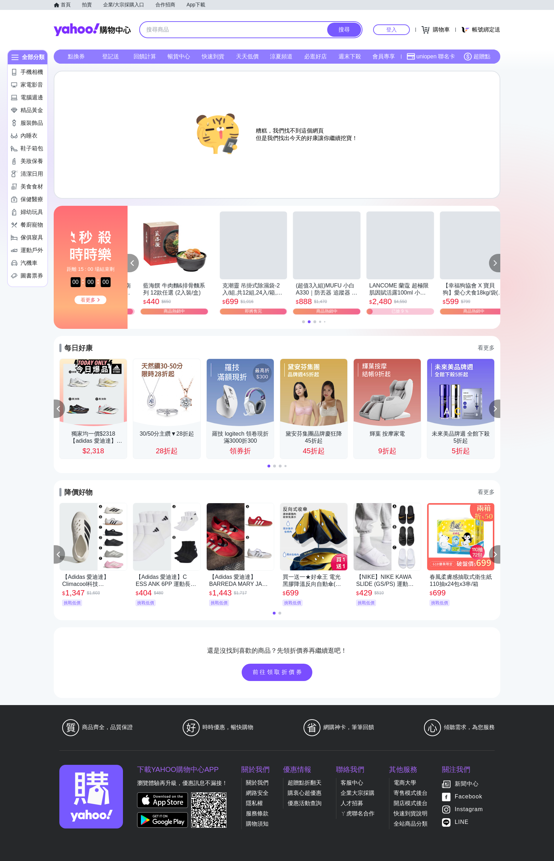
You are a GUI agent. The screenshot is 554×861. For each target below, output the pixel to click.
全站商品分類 (411, 824)
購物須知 (257, 824)
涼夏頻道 (281, 56)
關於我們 (257, 783)
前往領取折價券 (278, 672)
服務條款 (257, 813)
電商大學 (405, 783)
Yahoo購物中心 (92, 29)
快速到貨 (213, 56)
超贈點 (477, 56)
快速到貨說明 (411, 813)
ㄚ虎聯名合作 (358, 813)
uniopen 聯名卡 (431, 56)
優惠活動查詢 (305, 803)
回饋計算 (145, 56)
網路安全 (257, 793)
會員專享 (383, 56)
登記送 (110, 56)
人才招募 (352, 803)
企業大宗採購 (358, 793)
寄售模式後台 (411, 793)
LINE (462, 822)
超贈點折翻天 (305, 783)
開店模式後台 (411, 803)
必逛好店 (315, 56)
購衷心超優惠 (305, 793)
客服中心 (352, 783)
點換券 (76, 56)
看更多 (486, 348)
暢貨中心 (178, 56)
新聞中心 (467, 784)
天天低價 (247, 56)
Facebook (468, 796)
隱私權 (254, 803)
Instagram (469, 809)
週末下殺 (349, 56)
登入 (391, 30)
